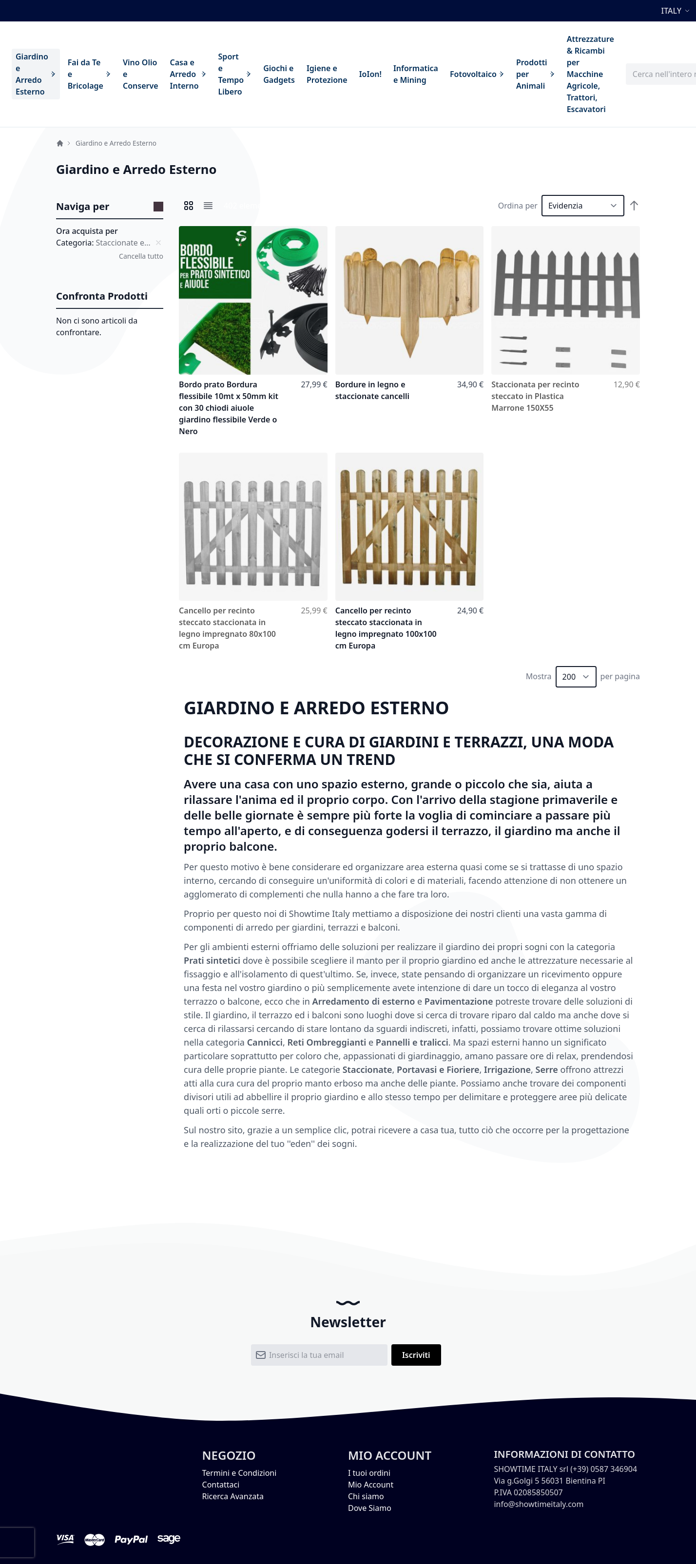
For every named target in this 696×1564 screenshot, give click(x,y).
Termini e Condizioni (239, 1473)
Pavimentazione (459, 1001)
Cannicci (265, 1042)
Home (60, 143)
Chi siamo (366, 1496)
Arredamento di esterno (363, 1001)
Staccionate (367, 1069)
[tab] (109, 207)
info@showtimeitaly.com (538, 1504)
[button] (676, 11)
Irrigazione (507, 1069)
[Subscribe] (416, 1355)
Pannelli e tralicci (412, 1042)
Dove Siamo (369, 1508)
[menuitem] (36, 74)
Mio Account (370, 1484)
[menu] (315, 74)
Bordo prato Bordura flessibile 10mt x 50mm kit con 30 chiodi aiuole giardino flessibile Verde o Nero (228, 408)
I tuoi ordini (369, 1473)
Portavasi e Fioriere (438, 1069)
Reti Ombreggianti (326, 1042)
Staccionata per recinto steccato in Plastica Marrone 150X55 (535, 396)
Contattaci (221, 1484)
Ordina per (518, 205)
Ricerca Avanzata (233, 1496)
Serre (547, 1069)
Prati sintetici (212, 960)
